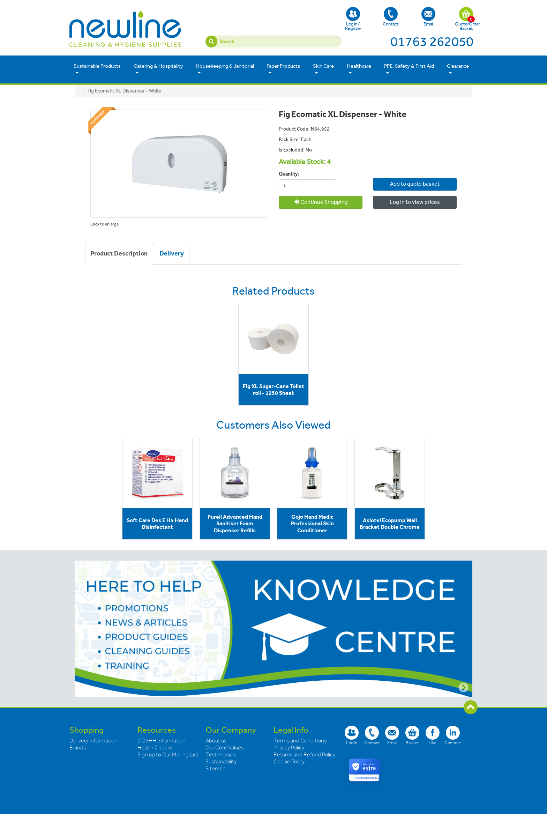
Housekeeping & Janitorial (225, 69)
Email (428, 17)
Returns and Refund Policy (304, 755)
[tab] (119, 254)
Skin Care (323, 69)
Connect (452, 735)
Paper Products (283, 69)
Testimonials (220, 755)
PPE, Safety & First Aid (409, 69)
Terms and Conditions (300, 741)
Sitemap (215, 768)
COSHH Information (161, 741)
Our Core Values (224, 748)
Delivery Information (93, 741)
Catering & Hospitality (158, 69)
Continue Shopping (321, 202)
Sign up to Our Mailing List (167, 755)
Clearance (458, 69)
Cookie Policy (289, 761)
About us (215, 741)
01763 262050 (431, 42)
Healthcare (359, 69)
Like (433, 735)
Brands (77, 748)
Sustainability (221, 761)
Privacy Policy (289, 748)
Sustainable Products (97, 69)
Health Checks (154, 748)
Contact (390, 17)
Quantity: (289, 174)
